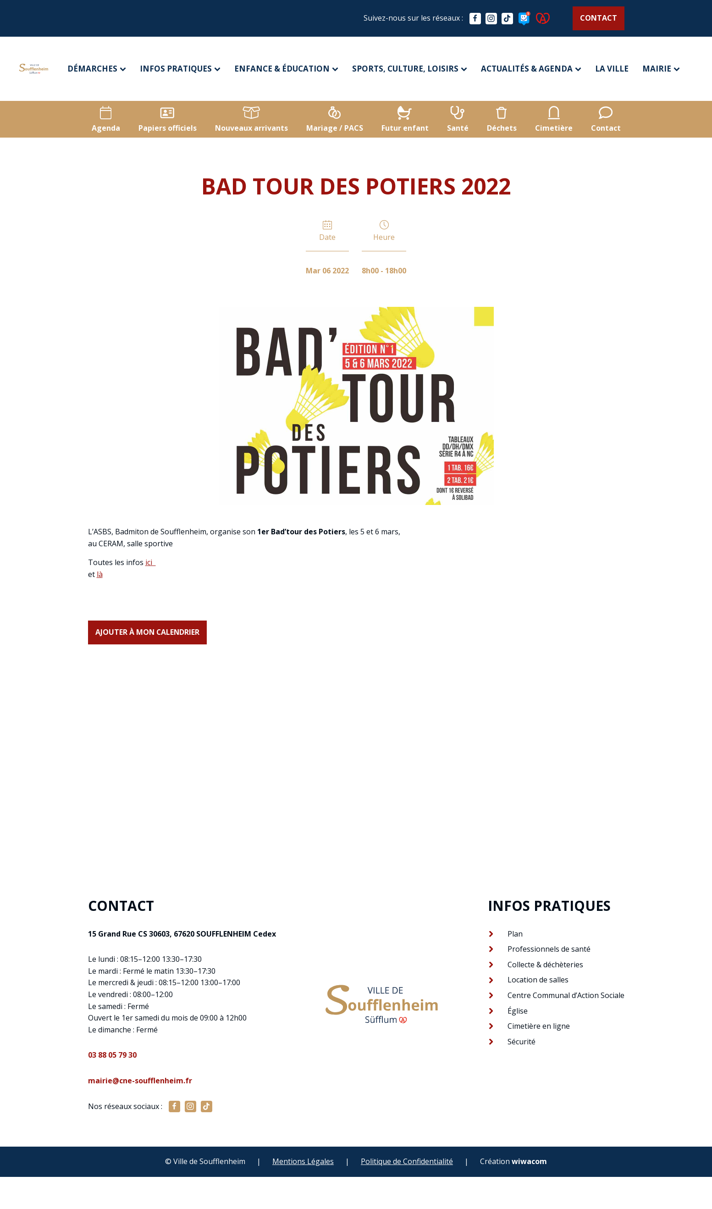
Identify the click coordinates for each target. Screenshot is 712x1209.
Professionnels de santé (549, 949)
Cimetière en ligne (539, 1026)
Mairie (661, 68)
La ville (612, 68)
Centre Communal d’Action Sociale (566, 995)
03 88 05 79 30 (112, 1055)
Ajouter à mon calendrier (148, 632)
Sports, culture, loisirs (409, 68)
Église (518, 1011)
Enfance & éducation (286, 68)
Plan (515, 934)
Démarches (96, 68)
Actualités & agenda (531, 68)
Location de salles (538, 980)
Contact (598, 18)
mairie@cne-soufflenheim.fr (140, 1081)
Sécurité (521, 1042)
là (100, 574)
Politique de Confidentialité (407, 1161)
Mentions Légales (303, 1161)
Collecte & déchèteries (545, 964)
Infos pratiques (180, 68)
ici (150, 562)
